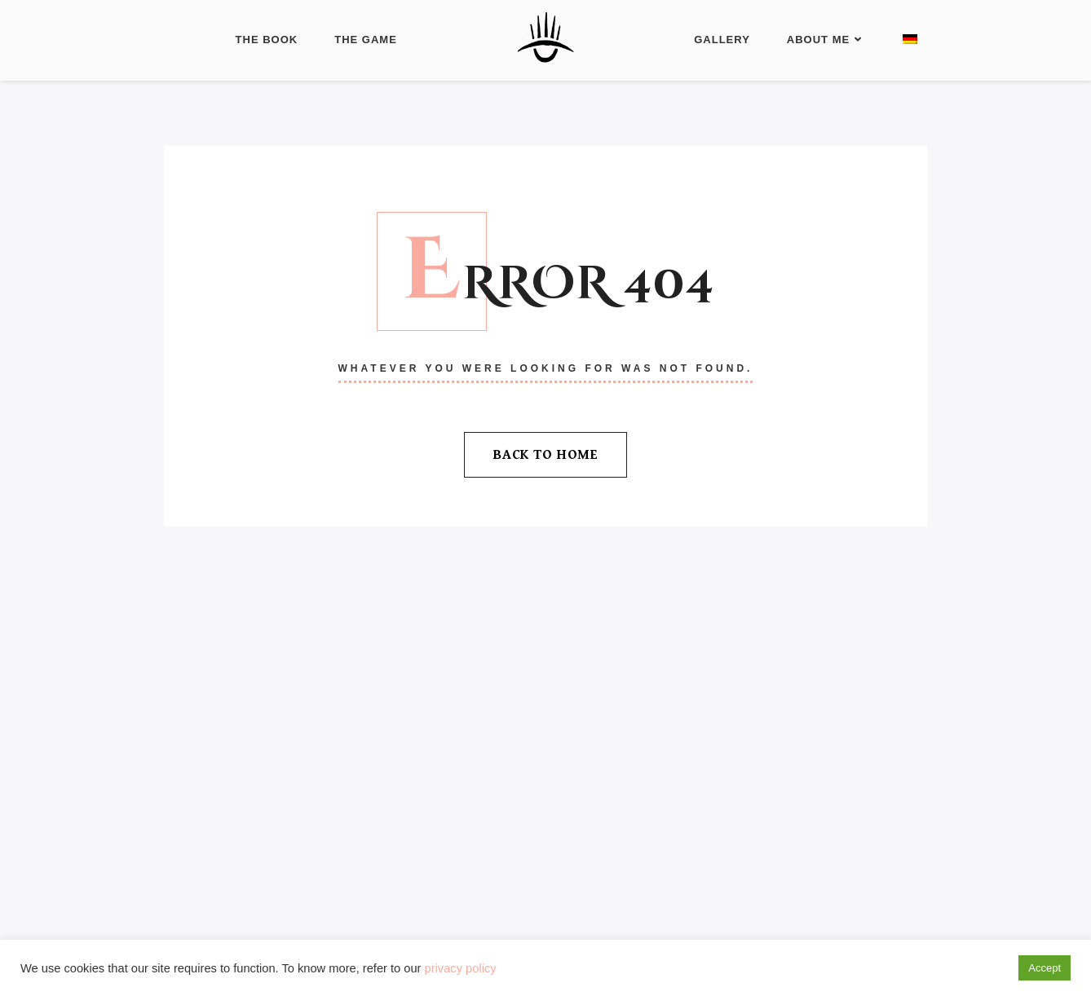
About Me (824, 39)
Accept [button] (1044, 968)
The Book (267, 39)
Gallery (722, 39)
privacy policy (461, 968)
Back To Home (545, 455)
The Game (365, 39)
